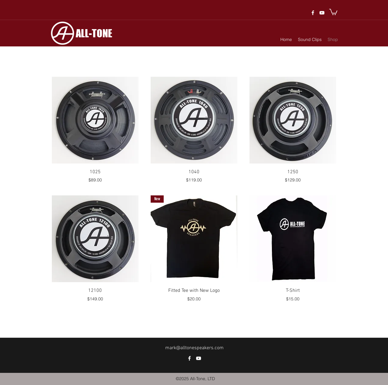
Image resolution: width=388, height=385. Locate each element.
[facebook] (313, 13)
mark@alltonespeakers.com (194, 348)
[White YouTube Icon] (322, 13)
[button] (333, 11)
